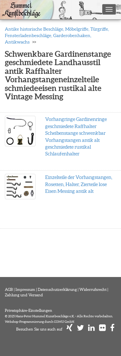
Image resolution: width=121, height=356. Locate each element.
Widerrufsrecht (92, 289)
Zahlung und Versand (24, 295)
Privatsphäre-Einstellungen (28, 310)
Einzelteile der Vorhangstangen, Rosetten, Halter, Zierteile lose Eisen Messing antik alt (78, 184)
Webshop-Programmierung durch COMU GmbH (39, 321)
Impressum (25, 289)
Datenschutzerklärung (57, 289)
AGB (9, 289)
